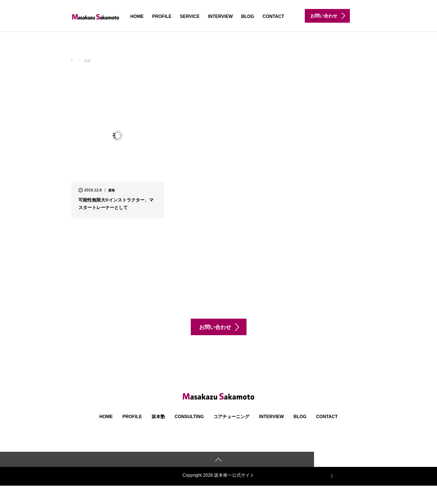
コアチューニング (231, 421)
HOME (137, 16)
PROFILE (161, 16)
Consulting (189, 421)
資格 (111, 190)
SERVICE (189, 16)
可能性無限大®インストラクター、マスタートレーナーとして (116, 204)
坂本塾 (158, 421)
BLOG (247, 16)
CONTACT (273, 16)
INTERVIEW (220, 16)
